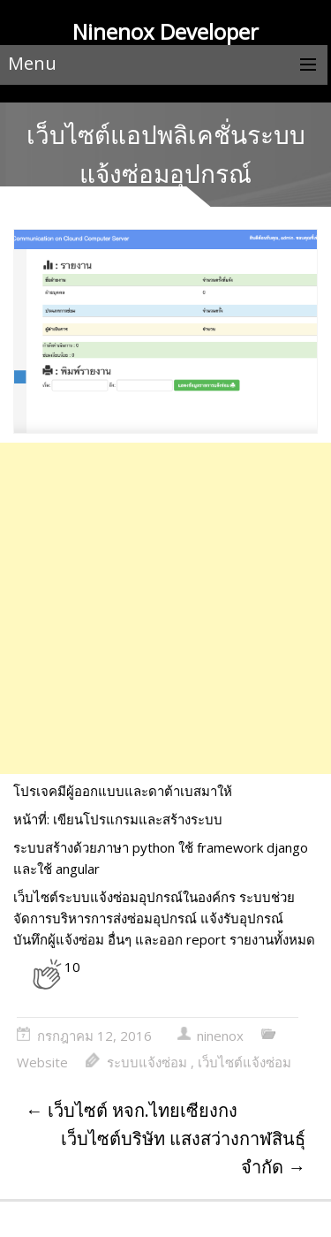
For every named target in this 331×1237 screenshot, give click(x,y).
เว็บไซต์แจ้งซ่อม (244, 1062)
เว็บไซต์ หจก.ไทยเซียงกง (131, 1110)
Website (42, 1062)
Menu (32, 63)
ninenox (220, 1035)
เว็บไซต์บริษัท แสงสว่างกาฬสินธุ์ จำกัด (183, 1153)
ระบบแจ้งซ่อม (147, 1062)
